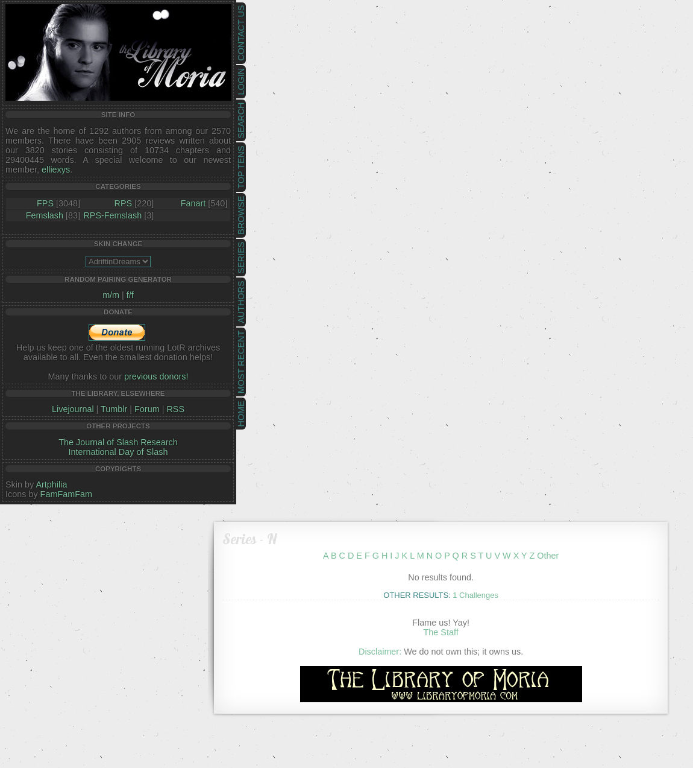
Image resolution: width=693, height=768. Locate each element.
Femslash (44, 215)
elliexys (56, 169)
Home (241, 414)
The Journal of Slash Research (118, 442)
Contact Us (241, 33)
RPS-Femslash (112, 215)
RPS (123, 203)
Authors (241, 302)
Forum (147, 409)
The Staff (441, 632)
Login (241, 81)
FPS (45, 203)
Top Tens (241, 167)
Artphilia (51, 484)
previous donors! (156, 376)
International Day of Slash (118, 452)
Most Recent (241, 362)
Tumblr (114, 409)
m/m (110, 295)
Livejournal (73, 409)
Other (548, 555)
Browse (241, 215)
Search (241, 121)
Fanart (193, 203)
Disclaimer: (380, 651)
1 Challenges (475, 595)
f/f (130, 295)
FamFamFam (66, 494)
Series (241, 258)
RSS (175, 409)
